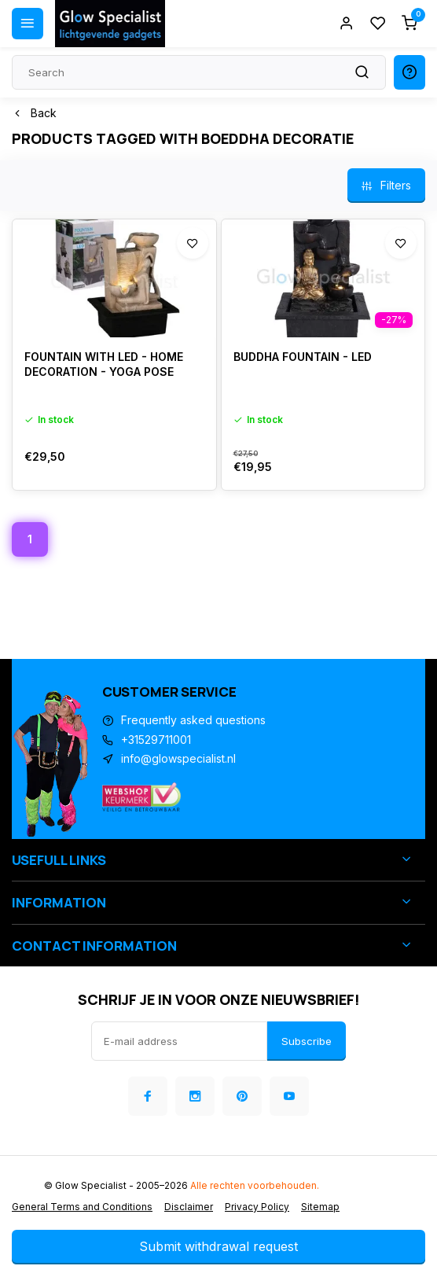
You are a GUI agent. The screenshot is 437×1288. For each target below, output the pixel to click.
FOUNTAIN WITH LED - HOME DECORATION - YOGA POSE (103, 364)
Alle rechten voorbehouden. (254, 1185)
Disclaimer (188, 1207)
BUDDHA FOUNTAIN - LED (302, 356)
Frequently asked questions (193, 720)
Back (34, 113)
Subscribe (306, 1041)
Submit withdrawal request (218, 1246)
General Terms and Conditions (82, 1207)
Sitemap (320, 1207)
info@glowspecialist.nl (178, 758)
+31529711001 (156, 739)
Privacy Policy (257, 1207)
